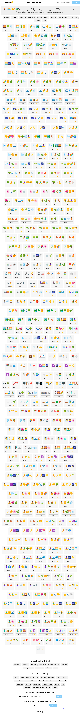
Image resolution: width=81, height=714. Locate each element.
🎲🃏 (73, 273)
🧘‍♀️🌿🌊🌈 (27, 575)
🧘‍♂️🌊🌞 (55, 594)
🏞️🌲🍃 (52, 310)
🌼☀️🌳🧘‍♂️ (40, 218)
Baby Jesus (51, 677)
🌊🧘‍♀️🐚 (70, 99)
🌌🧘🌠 (22, 118)
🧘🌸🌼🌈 (40, 493)
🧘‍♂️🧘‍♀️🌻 (73, 630)
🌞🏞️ (37, 136)
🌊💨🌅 (57, 99)
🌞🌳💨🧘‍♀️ (24, 136)
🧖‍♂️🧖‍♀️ (8, 447)
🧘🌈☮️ (52, 456)
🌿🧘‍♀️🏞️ (24, 237)
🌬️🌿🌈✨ (27, 154)
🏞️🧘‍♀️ (73, 319)
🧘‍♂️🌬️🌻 (58, 612)
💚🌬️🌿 (13, 337)
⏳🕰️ (71, 640)
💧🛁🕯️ (26, 337)
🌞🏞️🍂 (48, 136)
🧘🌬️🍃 (13, 493)
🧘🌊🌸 (43, 466)
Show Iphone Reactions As (28, 677)
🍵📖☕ (11, 264)
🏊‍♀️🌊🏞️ (73, 292)
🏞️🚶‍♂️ (21, 319)
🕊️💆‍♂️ (58, 374)
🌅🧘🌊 (13, 72)
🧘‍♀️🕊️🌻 (60, 585)
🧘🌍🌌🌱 (12, 475)
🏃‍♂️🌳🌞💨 (22, 292)
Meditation (14, 17)
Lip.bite (48, 687)
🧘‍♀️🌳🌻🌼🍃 (52, 566)
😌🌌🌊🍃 (12, 54)
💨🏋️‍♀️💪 (37, 347)
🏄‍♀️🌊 (62, 292)
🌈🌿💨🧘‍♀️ (61, 81)
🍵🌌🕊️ (37, 255)
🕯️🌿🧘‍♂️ (70, 374)
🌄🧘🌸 (53, 54)
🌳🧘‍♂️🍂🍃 (42, 182)
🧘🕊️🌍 (66, 530)
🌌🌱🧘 (47, 109)
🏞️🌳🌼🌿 (66, 310)
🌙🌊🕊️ (13, 35)
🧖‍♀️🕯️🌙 (9, 438)
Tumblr (55, 708)
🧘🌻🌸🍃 (37, 502)
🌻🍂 (57, 200)
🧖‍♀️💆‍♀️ (47, 429)
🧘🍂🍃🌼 (35, 521)
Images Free (27, 687)
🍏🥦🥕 (24, 255)
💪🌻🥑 (20, 356)
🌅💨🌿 (61, 63)
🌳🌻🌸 (55, 173)
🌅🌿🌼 (21, 26)
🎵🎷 (9, 282)
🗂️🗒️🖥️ (60, 383)
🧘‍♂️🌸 (11, 621)
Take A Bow (20, 684)
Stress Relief (31, 17)
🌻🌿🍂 (45, 200)
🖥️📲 (39, 383)
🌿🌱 (19, 228)
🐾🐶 (39, 328)
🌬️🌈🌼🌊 (9, 145)
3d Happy (33, 680)
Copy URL (53, 705)
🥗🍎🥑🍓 (40, 411)
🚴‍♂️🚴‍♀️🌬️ (32, 392)
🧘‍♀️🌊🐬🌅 (55, 557)
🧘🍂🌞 (21, 521)
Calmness (37, 20)
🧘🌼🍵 (40, 511)
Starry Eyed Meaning (38, 687)
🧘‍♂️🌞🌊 (9, 612)
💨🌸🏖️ (11, 347)
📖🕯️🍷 (63, 356)
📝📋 (22, 365)
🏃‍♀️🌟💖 (70, 282)
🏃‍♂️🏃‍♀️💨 (37, 292)
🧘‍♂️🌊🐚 (68, 594)
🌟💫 (60, 136)
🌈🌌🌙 (55, 72)
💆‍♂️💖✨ (60, 328)
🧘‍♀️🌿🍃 (58, 575)
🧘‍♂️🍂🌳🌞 (50, 621)
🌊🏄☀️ (11, 99)
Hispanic (55, 687)
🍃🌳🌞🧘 (14, 246)
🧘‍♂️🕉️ (32, 630)
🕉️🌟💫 (70, 365)
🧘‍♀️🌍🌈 (9, 566)
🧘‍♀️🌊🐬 (40, 557)
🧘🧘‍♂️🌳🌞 (26, 548)
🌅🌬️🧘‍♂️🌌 (24, 63)
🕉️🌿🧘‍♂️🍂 (12, 374)
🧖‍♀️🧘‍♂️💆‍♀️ (22, 438)
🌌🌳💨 (60, 109)
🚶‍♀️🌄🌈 (58, 392)
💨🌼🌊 (53, 44)
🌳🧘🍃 (11, 182)
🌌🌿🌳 (73, 109)
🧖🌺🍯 (57, 420)
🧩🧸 (48, 640)
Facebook (33, 708)
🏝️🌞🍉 (13, 310)
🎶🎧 (32, 282)
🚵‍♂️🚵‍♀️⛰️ (45, 392)
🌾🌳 (53, 218)
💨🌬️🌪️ (68, 337)
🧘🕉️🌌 (14, 530)
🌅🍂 (37, 63)
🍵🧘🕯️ (37, 264)
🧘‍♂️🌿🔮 (35, 621)
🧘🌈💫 (26, 456)
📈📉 (42, 356)
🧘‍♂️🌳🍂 (71, 612)
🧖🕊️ (11, 429)
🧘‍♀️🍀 (70, 575)
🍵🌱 (48, 255)
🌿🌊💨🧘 (66, 218)
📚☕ (75, 356)
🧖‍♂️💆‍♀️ (73, 438)
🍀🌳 (35, 237)
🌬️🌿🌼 (42, 154)
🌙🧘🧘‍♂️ (73, 127)
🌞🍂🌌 (55, 35)
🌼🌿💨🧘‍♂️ (56, 209)
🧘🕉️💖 (40, 530)
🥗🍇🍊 (26, 411)
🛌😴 (35, 401)
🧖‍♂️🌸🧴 (61, 438)
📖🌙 (52, 356)
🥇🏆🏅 (13, 411)
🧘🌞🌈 (24, 484)
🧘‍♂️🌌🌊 (21, 603)
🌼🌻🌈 (42, 209)
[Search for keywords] (63, 2)
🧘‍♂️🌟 (47, 612)
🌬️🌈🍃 (24, 145)
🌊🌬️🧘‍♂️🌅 (71, 90)
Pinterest (45, 708)
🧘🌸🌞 (26, 493)
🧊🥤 (22, 420)
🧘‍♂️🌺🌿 (22, 621)
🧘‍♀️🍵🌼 (21, 585)
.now (6, 2)
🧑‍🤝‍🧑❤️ (32, 420)
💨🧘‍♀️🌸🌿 (68, 347)
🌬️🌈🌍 (71, 136)
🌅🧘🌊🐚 (27, 72)
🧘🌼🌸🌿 (12, 511)
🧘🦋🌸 (42, 539)
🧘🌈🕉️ (39, 456)
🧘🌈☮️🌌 (66, 456)
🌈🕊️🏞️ (34, 26)
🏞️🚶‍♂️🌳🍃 (34, 319)
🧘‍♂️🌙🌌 (57, 603)
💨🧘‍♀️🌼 (7, 356)
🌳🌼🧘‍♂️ (68, 173)
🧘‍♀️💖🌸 (47, 585)
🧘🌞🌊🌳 (39, 484)
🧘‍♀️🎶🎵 (34, 585)
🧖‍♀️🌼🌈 (35, 429)
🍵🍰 (71, 255)
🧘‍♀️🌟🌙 (35, 566)
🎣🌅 (8, 273)
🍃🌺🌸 (42, 246)
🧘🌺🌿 (13, 502)
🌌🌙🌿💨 (19, 109)
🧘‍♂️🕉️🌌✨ (45, 630)
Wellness (53, 17)
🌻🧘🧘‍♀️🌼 (70, 200)
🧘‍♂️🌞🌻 (35, 612)
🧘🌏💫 (27, 475)
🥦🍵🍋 (68, 411)
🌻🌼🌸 (32, 200)
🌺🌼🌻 (70, 191)
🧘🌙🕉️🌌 (9, 484)
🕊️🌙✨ (47, 374)
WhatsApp (61, 708)
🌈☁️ (19, 90)
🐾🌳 (29, 328)
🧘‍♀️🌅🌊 (40, 548)
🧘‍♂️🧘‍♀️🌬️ (60, 630)
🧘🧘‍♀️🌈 (55, 539)
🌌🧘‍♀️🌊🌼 (37, 118)
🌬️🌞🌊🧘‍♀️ (39, 145)
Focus (44, 20)
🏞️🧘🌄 (61, 319)
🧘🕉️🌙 (27, 530)
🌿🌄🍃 (14, 44)
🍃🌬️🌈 (27, 44)
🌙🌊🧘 (8, 127)
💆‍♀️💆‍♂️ (49, 328)
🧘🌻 (24, 502)
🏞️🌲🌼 (39, 310)
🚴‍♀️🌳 (21, 392)
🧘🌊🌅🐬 (29, 466)
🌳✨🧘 (56, 182)
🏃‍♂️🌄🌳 (8, 292)
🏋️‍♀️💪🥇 (21, 301)
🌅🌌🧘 (9, 63)
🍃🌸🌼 (29, 246)
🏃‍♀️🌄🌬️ (44, 282)
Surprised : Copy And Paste (22, 680)
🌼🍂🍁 (13, 218)
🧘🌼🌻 (27, 511)
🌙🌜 (32, 127)
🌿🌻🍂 (31, 228)
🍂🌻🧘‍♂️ (47, 237)
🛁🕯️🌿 (11, 401)
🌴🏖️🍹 (70, 182)
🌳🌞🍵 (29, 173)
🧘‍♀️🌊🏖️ (27, 557)
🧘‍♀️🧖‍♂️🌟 (73, 585)
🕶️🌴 (6, 383)
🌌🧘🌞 (9, 118)
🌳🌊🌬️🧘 (14, 173)
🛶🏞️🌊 (70, 401)
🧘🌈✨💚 (12, 466)
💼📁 (32, 356)
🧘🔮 (62, 521)
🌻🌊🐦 (19, 200)
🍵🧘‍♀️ (48, 264)
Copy (6, 30)
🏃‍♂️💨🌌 (50, 292)
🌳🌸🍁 (42, 173)
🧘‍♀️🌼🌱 (13, 575)
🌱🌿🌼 (52, 163)
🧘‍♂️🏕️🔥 (8, 630)
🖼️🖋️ (49, 383)
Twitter (27, 708)
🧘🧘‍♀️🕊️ (68, 539)
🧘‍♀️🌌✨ (70, 557)
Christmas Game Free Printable (58, 680)
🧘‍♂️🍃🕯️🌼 (66, 621)
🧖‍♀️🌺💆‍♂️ (22, 429)
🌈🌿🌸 (34, 81)
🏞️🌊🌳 (26, 310)
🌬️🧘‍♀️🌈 (68, 154)
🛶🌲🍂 (57, 401)
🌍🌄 (73, 118)
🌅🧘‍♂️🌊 (42, 72)
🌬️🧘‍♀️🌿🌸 (11, 163)
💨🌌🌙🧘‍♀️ (40, 337)
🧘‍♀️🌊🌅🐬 (71, 548)
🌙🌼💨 (26, 35)
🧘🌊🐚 (56, 466)
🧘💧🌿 (50, 521)
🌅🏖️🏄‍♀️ (48, 63)
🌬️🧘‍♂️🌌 (26, 163)
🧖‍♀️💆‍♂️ (57, 429)
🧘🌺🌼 (68, 493)
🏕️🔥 (75, 301)
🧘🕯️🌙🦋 (14, 539)
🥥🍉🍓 (55, 411)
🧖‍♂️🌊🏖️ (35, 438)
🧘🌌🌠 (70, 466)
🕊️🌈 (26, 374)
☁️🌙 (40, 649)
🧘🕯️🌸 (29, 539)
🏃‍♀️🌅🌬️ (57, 282)
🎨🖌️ (50, 273)
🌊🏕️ (22, 99)
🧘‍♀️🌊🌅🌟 (55, 548)
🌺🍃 (8, 200)
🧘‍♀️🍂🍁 (8, 585)
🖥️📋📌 (27, 383)
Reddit (50, 708)
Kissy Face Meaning (62, 677)
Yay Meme (28, 684)
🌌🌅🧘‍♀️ (73, 26)
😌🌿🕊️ (27, 54)
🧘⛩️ (26, 640)
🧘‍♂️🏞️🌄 (21, 630)
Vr (37, 677)
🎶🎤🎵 (21, 282)
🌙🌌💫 (21, 127)
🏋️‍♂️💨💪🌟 (48, 301)
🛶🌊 (45, 401)
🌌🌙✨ (34, 109)
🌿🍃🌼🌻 (71, 228)
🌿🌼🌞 (44, 228)
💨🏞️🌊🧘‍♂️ (52, 347)
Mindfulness (23, 17)
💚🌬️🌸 (73, 328)
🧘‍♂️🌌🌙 (34, 603)
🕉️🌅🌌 (44, 365)
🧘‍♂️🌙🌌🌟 (71, 603)
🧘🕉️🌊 (73, 521)
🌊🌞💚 (57, 90)
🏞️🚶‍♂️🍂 (48, 319)
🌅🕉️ (73, 63)
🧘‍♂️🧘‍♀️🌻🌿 (12, 640)
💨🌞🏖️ (55, 337)
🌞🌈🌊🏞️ (40, 35)
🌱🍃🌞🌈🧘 (68, 163)
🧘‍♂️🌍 (45, 603)
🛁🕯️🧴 (24, 401)
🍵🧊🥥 (24, 264)
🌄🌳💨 (8, 26)
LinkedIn (39, 708)
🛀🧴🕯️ (71, 392)
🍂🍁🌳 (60, 237)
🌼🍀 (70, 209)
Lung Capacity (74, 17)
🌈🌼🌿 (8, 81)
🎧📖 (40, 273)
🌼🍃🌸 (26, 218)
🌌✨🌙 (52, 118)
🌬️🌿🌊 (68, 35)
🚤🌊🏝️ (9, 392)
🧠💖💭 (37, 640)
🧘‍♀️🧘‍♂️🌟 (13, 594)
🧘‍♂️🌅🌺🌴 (40, 594)
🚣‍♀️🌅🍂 (73, 383)
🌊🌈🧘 (44, 90)
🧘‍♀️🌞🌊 (22, 566)
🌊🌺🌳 (60, 26)
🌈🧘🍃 (8, 90)
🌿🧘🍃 (11, 237)
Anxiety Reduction (63, 17)
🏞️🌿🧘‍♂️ (9, 319)
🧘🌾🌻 (53, 511)
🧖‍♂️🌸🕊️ (48, 438)
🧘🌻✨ (52, 502)
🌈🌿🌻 (47, 81)
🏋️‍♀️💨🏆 (8, 301)
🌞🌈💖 (9, 136)
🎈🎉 (71, 264)
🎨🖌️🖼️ (62, 273)
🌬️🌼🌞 (13, 154)
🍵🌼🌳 (60, 255)
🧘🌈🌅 (13, 456)
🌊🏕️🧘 (34, 99)
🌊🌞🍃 (47, 26)
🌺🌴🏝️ (57, 191)
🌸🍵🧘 (34, 191)
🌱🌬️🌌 (39, 163)
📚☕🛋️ (11, 365)
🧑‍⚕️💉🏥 (44, 420)
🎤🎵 (17, 273)
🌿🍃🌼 (57, 228)
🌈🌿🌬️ (21, 81)
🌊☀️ (6, 109)
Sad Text (16, 677)
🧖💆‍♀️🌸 (70, 420)
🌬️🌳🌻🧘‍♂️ (71, 145)
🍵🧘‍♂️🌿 (60, 264)
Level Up (57, 684)
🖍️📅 (16, 383)
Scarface (43, 677)
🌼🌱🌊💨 (27, 209)
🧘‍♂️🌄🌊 (26, 594)
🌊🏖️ (45, 99)
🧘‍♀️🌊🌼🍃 (12, 557)
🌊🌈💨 (31, 90)
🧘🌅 (57, 447)
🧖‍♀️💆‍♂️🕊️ (68, 429)
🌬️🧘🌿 (55, 154)
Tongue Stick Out (43, 680)
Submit (59, 696)
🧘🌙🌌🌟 (42, 475)
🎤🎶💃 (29, 273)
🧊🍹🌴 (11, 420)
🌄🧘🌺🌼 (68, 54)
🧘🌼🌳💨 (66, 502)
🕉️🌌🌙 (57, 365)
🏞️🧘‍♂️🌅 (7, 328)
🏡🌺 (19, 328)
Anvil (63, 684)
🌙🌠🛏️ (44, 127)
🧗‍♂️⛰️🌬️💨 (31, 447)
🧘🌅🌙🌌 (70, 447)
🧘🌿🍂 (8, 521)
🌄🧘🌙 (40, 54)
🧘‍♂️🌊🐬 (8, 603)
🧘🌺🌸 (55, 493)
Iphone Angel (36, 684)
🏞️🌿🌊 (40, 44)
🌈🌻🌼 (68, 72)
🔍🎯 (32, 365)
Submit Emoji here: (24, 696)
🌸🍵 (22, 191)
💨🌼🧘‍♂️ (24, 347)
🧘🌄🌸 (45, 447)
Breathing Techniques (42, 17)
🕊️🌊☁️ (66, 44)
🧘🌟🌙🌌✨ (70, 484)
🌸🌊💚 (11, 191)
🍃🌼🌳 (68, 246)
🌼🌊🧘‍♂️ (13, 209)
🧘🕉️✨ (53, 530)
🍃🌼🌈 (55, 246)
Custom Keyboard (47, 684)
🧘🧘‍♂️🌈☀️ (9, 548)
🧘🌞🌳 (53, 484)
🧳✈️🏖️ (60, 640)
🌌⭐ (63, 118)
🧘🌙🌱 (70, 475)
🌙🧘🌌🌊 (58, 127)
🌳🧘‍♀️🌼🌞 (26, 182)
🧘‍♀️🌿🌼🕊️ (43, 575)
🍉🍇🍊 (11, 255)
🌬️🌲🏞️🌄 (55, 145)
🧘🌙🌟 (56, 475)
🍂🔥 (71, 237)
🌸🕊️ (45, 191)
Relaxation (6, 17)
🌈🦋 (75, 81)
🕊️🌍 (35, 374)
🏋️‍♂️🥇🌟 (63, 301)
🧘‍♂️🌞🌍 (22, 612)
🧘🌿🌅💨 (68, 511)
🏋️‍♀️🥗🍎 (34, 301)
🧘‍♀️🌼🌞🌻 (69, 566)
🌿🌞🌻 (8, 228)
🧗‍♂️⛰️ (18, 447)
